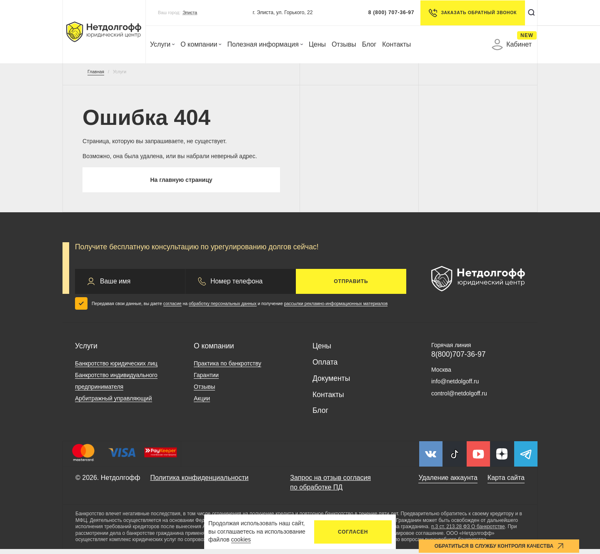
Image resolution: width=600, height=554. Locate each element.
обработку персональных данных (223, 308)
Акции (202, 403)
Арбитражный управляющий (113, 403)
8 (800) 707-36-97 (387, 12)
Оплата (325, 367)
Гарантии (206, 380)
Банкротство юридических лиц (116, 368)
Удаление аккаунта (447, 482)
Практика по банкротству (227, 368)
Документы (331, 383)
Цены (317, 44)
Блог (369, 44)
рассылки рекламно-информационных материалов (336, 308)
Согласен (353, 532)
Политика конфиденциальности (199, 482)
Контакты (396, 44)
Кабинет (512, 44)
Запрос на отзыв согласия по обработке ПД (330, 487)
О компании (200, 44)
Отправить (351, 286)
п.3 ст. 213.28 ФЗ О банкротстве (468, 531)
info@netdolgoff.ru (455, 386)
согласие (172, 308)
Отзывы (344, 44)
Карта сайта (506, 482)
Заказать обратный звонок (468, 13)
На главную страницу (181, 182)
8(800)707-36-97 (458, 359)
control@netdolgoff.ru (459, 398)
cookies (241, 539)
